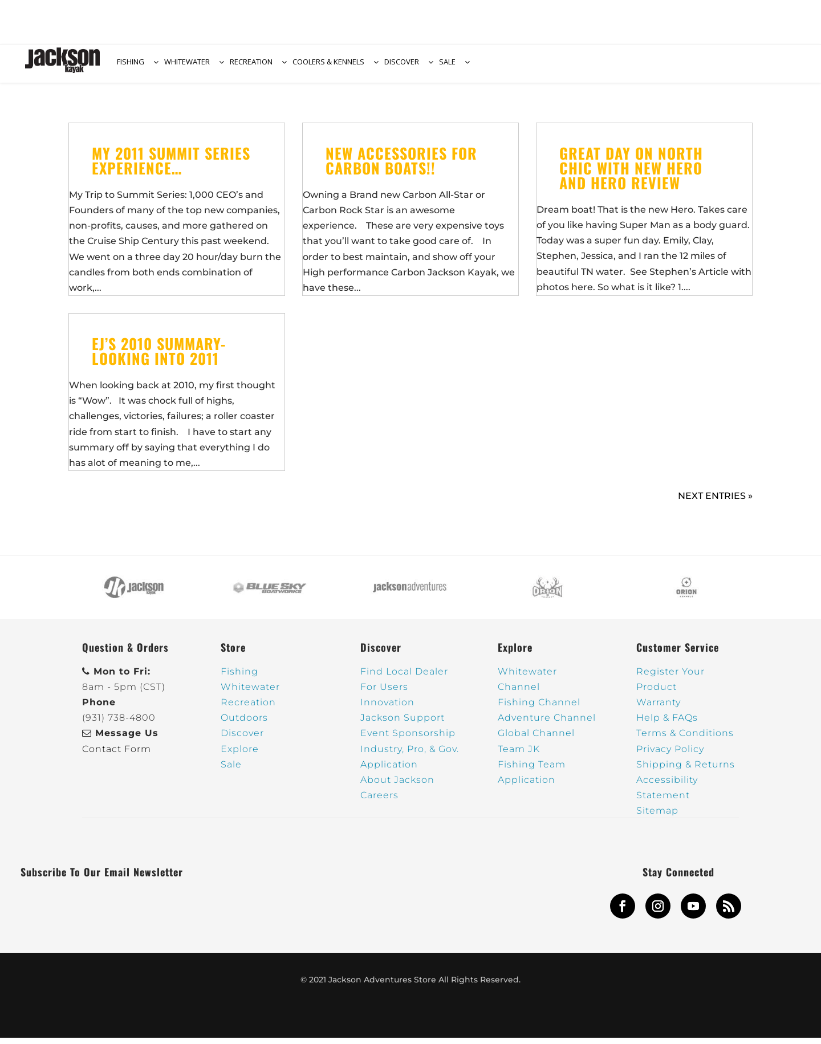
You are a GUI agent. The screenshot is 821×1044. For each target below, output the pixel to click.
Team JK (519, 755)
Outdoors (244, 724)
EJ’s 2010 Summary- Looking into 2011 (159, 357)
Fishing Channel (539, 709)
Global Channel (536, 739)
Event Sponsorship (408, 739)
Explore (240, 755)
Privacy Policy (670, 755)
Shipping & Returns (685, 770)
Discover (242, 739)
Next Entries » (715, 502)
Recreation (248, 709)
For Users (384, 693)
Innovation (387, 709)
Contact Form (116, 755)
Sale (231, 770)
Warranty (658, 709)
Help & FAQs (667, 724)
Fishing (239, 677)
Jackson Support (402, 724)
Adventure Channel (547, 724)
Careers (379, 802)
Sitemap (657, 817)
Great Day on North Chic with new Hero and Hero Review (631, 174)
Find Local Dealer (404, 677)
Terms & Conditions (685, 739)
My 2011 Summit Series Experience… (171, 166)
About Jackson (397, 786)
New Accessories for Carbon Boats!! (401, 166)
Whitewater (250, 693)
